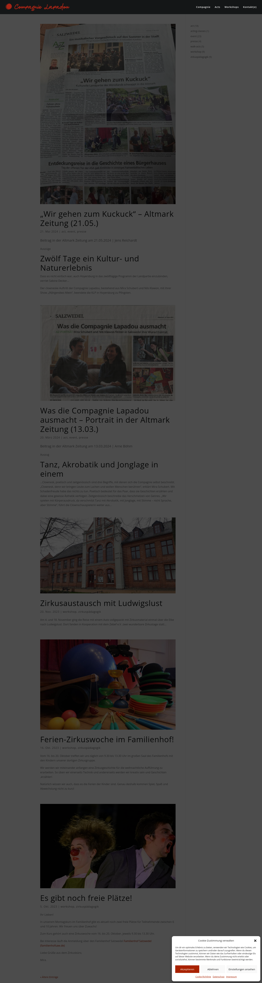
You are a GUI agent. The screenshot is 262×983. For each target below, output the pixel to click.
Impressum (231, 976)
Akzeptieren (187, 969)
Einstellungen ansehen (242, 969)
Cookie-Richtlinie (203, 976)
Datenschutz (218, 976)
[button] (255, 940)
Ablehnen (213, 969)
